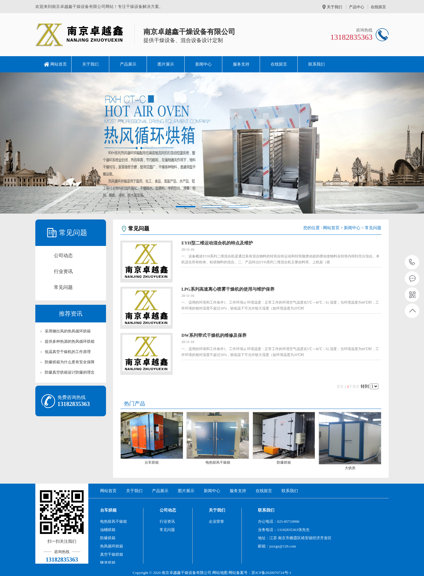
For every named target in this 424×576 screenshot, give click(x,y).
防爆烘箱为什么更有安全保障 (70, 362)
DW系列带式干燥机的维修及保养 (213, 335)
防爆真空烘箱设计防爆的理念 (70, 372)
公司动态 (63, 255)
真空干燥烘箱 (111, 554)
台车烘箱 (152, 462)
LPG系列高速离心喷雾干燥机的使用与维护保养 (227, 289)
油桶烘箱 (107, 529)
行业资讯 (63, 271)
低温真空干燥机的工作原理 (68, 351)
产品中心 (356, 7)
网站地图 (220, 572)
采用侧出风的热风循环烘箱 (68, 331)
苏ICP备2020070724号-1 (271, 572)
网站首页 (58, 64)
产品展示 (128, 64)
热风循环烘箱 (111, 546)
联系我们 (316, 64)
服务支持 (241, 64)
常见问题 (63, 287)
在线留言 (378, 7)
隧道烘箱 (107, 562)
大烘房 (350, 468)
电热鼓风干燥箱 (218, 462)
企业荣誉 (216, 521)
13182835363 (412, 262)
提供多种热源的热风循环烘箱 (70, 341)
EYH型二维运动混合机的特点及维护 (217, 243)
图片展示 (166, 64)
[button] (32, 143)
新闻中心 (203, 64)
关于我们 (334, 7)
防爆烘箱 (284, 462)
